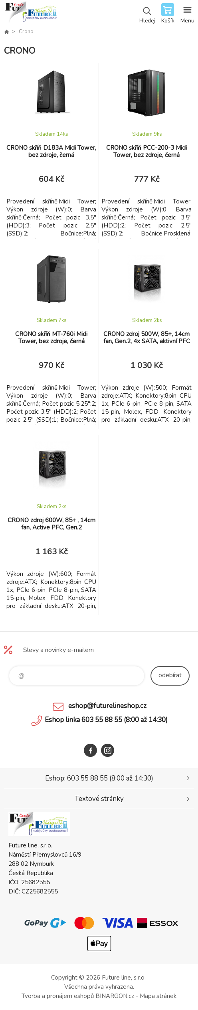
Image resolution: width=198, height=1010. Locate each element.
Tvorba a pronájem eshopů (58, 996)
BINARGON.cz (114, 996)
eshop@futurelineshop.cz (107, 705)
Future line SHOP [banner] (31, 14)
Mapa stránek (158, 996)
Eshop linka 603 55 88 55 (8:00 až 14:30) (106, 719)
